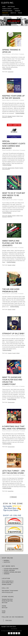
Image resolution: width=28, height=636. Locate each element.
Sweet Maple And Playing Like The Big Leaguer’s (12, 243)
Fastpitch (14, 116)
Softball (18, 116)
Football (14, 353)
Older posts (13, 497)
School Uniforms (9, 570)
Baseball (9, 116)
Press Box (5, 12)
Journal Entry (11, 71)
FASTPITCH (7, 562)
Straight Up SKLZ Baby (13, 334)
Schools (16, 8)
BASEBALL (6, 560)
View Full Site (14, 628)
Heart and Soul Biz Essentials (17, 630)
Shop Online (11, 6)
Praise (20, 12)
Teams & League (6, 8)
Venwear (17, 10)
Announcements (11, 167)
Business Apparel (7, 10)
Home (3, 6)
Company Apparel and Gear (12, 572)
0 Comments (21, 54)
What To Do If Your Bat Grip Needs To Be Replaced (13, 195)
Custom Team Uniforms (11, 568)
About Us (13, 12)
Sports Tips (9, 117)
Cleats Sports (8, 620)
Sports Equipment (6, 169)
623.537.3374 (9, 592)
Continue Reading (7, 69)
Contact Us (5, 15)
